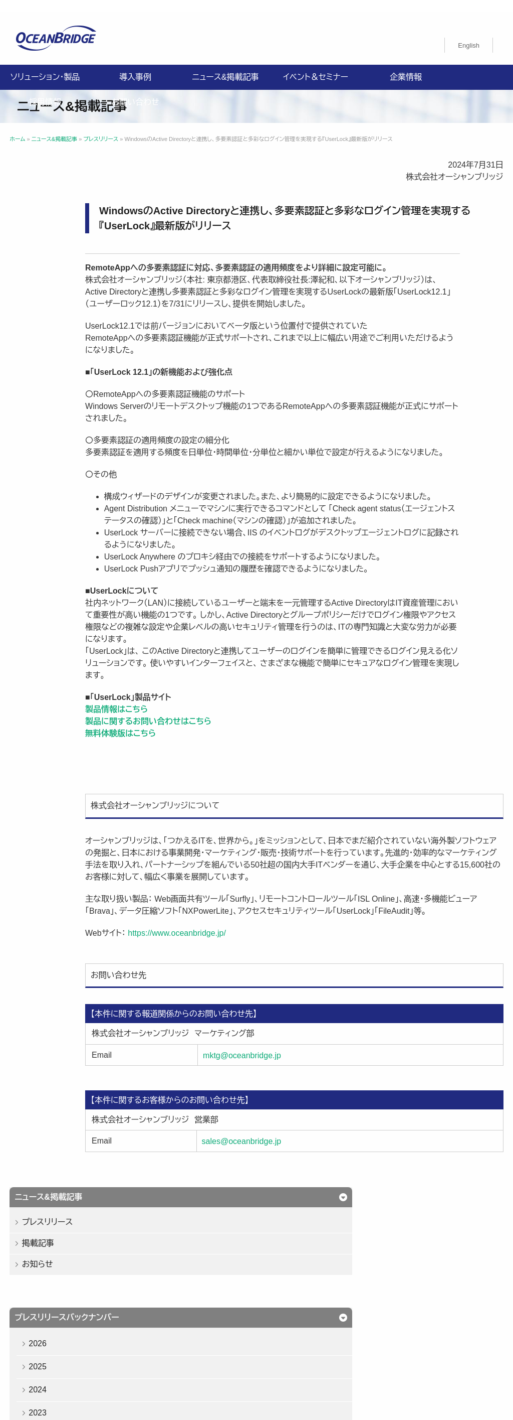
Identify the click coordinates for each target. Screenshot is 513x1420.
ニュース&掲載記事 (225, 65)
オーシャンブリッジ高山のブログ (72, 1346)
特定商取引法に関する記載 (64, 1334)
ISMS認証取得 (294, 1322)
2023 (44, 383)
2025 (44, 337)
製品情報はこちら (212, 745)
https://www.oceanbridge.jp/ (273, 993)
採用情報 (45, 90)
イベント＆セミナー (315, 65)
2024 (44, 360)
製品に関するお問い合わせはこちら (244, 757)
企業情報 (406, 65)
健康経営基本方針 (227, 1322)
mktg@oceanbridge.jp (311, 1115)
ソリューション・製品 (45, 65)
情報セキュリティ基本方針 (143, 1322)
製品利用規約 (297, 1334)
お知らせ (43, 235)
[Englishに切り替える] (468, 33)
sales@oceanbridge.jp (310, 1201)
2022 (44, 406)
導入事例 (135, 65)
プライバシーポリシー (55, 1322)
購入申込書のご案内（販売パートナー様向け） (191, 1334)
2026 (44, 314)
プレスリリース (53, 193)
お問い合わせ (135, 90)
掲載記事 (44, 214)
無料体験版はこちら (216, 769)
